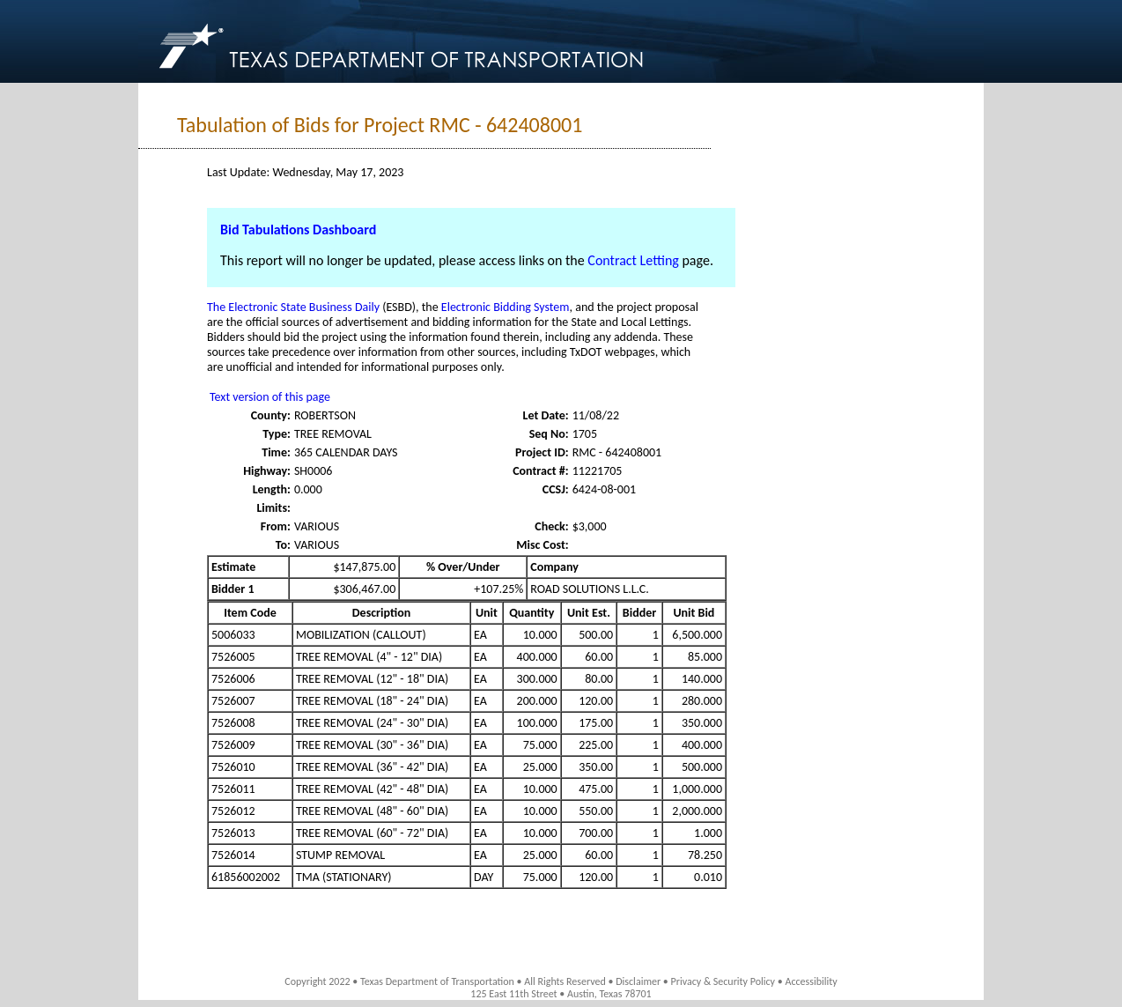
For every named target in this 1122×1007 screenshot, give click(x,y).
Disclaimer (638, 981)
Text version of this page (270, 396)
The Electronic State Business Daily (293, 307)
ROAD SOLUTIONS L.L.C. (589, 588)
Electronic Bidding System (505, 307)
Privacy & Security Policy (723, 981)
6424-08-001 (604, 489)
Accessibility (811, 981)
